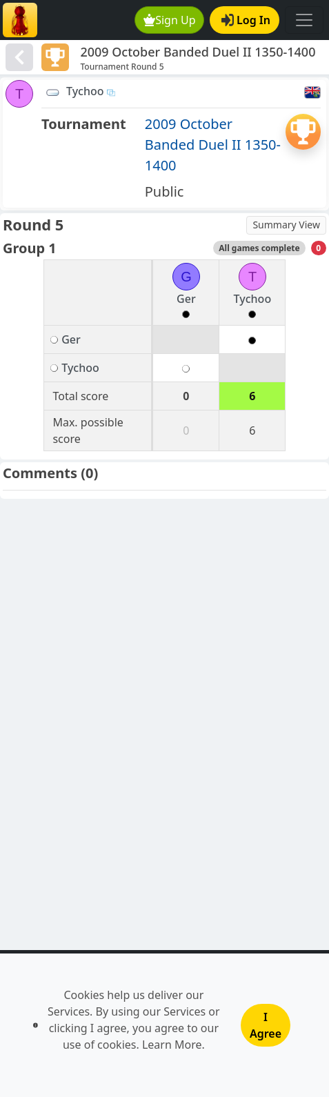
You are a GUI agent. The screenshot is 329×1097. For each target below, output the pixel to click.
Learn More (172, 1044)
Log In (245, 20)
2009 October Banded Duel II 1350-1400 (213, 145)
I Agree (265, 1025)
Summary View (286, 224)
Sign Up (169, 20)
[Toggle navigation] (304, 20)
